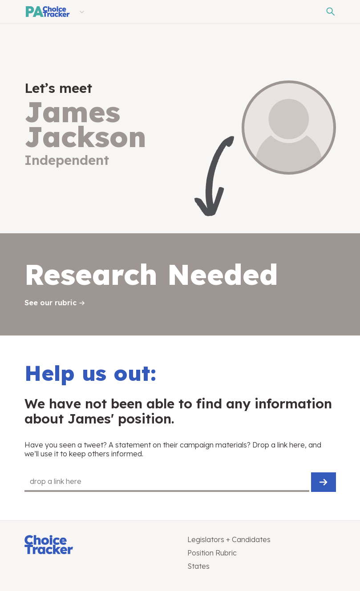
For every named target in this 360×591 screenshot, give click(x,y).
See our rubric (50, 302)
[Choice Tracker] (98, 545)
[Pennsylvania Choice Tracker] (47, 11)
